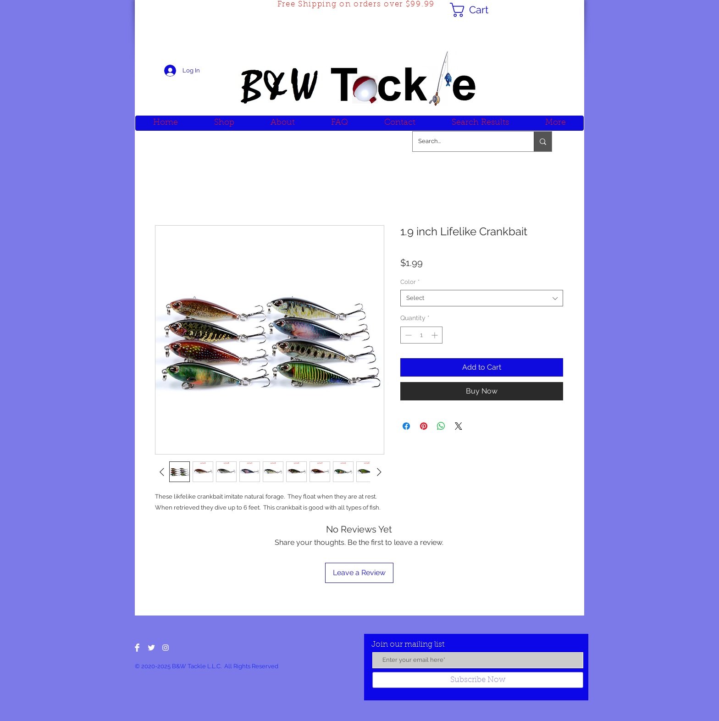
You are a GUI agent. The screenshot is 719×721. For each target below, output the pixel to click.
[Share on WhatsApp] (441, 426)
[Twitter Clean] (151, 647)
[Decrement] (407, 335)
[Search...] (466, 141)
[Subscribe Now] (477, 680)
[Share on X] (458, 426)
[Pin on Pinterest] (423, 426)
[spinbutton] (421, 335)
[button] (477, 10)
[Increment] (435, 335)
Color (410, 281)
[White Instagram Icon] (165, 647)
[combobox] (481, 298)
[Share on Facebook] (406, 426)
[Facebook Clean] (137, 647)
